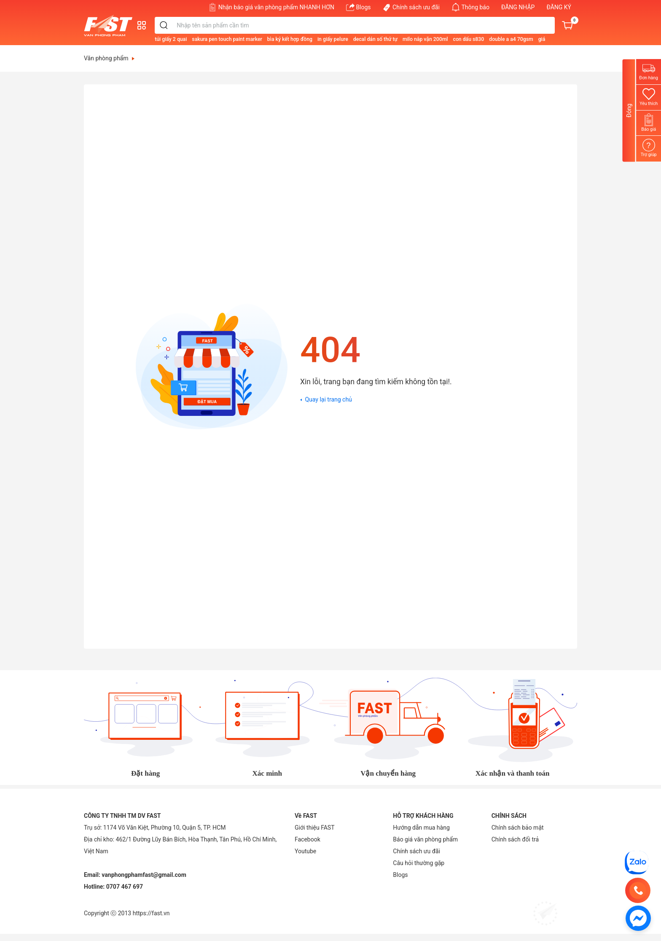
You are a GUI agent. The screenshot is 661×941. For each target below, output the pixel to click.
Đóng (629, 110)
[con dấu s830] (498, 38)
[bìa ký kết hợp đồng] (320, 38)
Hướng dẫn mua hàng (421, 827)
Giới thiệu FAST (315, 827)
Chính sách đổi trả (515, 839)
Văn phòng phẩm (109, 58)
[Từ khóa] (380, 25)
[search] (194, 25)
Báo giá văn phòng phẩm (425, 839)
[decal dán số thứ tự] (406, 38)
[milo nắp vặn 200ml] (455, 38)
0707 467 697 (124, 886)
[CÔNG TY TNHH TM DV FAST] (636, 862)
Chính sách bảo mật (518, 827)
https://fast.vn (151, 913)
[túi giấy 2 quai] (201, 38)
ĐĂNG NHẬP (518, 7)
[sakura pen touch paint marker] (257, 38)
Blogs (358, 7)
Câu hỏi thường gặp (418, 863)
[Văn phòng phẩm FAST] (110, 25)
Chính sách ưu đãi (411, 7)
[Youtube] (305, 851)
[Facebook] (307, 839)
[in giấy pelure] (363, 38)
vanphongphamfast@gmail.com (144, 874)
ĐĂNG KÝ (558, 7)
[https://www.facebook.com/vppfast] (638, 917)
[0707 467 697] (637, 890)
